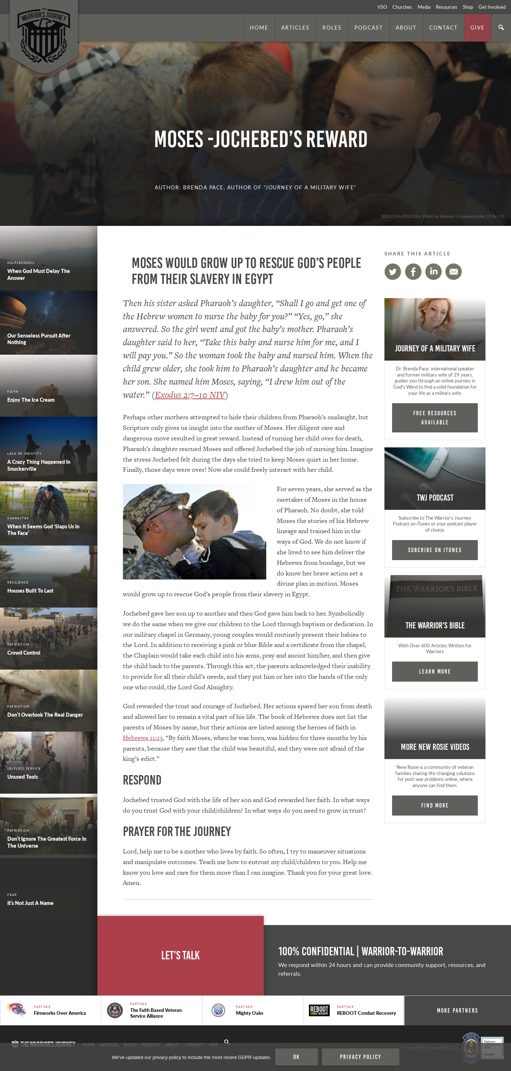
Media (424, 7)
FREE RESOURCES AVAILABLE (435, 417)
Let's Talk (180, 955)
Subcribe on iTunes (435, 550)
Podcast (369, 27)
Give (478, 27)
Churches (402, 7)
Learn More (435, 671)
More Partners (457, 1010)
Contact (443, 27)
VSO (382, 7)
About (406, 27)
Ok (296, 1056)
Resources (446, 7)
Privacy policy (360, 1056)
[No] (502, 1057)
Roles (332, 27)
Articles (295, 27)
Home (259, 27)
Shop (468, 7)
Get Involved (492, 7)
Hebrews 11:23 (143, 737)
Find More (435, 805)
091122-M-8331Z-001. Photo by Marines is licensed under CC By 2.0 (443, 216)
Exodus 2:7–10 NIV (190, 394)
